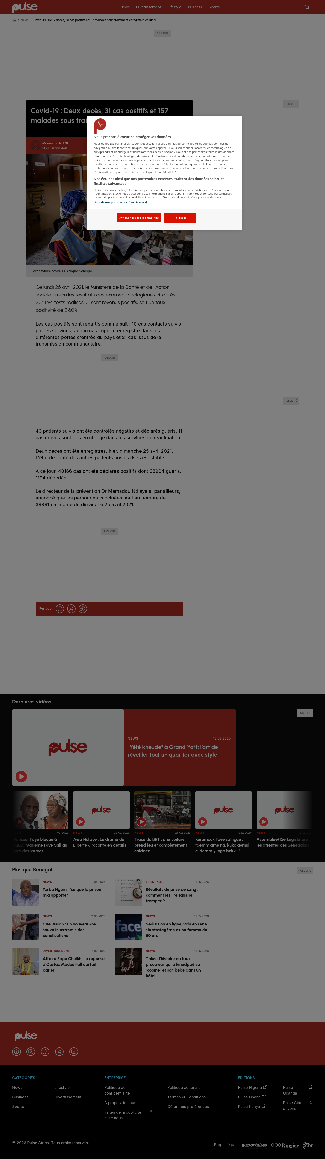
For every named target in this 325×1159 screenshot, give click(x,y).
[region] (164, 173)
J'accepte (180, 217)
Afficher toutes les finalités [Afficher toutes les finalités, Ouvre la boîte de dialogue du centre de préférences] (139, 217)
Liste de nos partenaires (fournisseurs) (120, 202)
